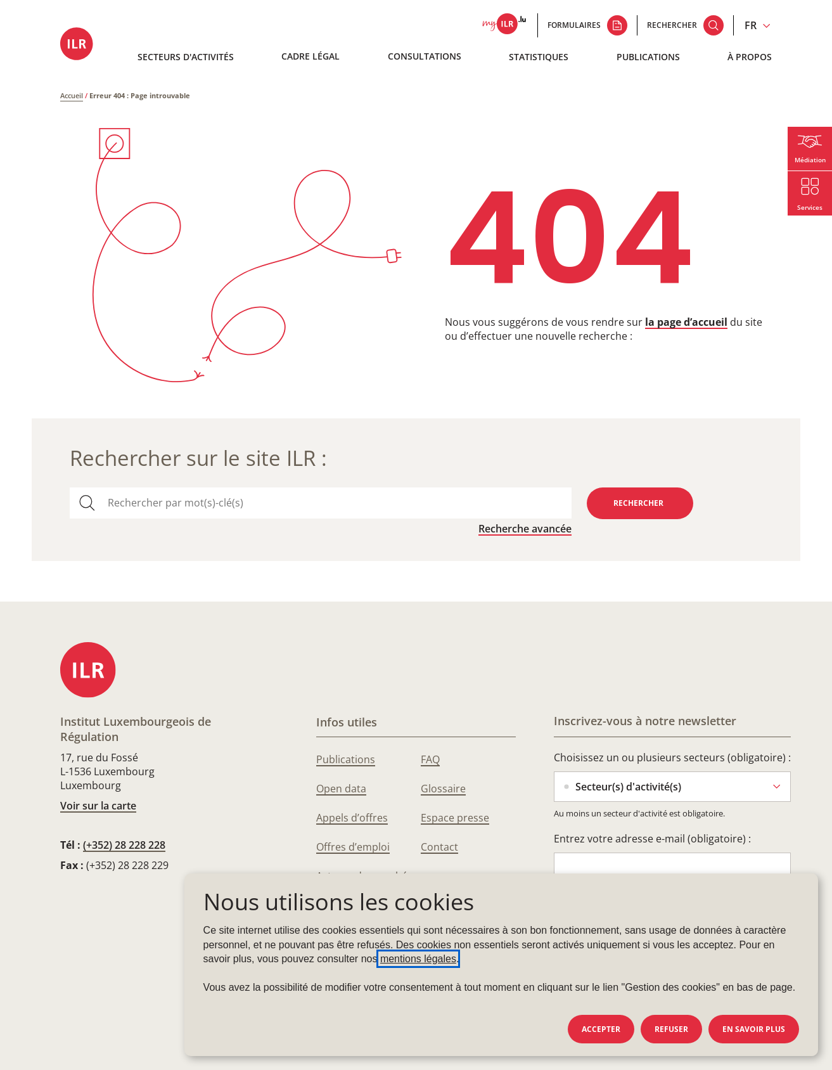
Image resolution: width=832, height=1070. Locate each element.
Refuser (671, 1029)
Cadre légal (310, 56)
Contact (439, 847)
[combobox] (334, 503)
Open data (341, 789)
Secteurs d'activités (186, 57)
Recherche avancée (525, 529)
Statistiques (538, 57)
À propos (749, 57)
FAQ (430, 759)
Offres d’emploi (353, 847)
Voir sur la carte (98, 806)
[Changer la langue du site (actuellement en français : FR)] (757, 25)
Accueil (71, 95)
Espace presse (455, 818)
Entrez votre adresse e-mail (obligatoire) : (652, 839)
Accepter (601, 1029)
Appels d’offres (352, 818)
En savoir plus (753, 1029)
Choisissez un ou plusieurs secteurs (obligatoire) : (672, 757)
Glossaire (443, 789)
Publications (648, 57)
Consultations (424, 56)
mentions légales (418, 958)
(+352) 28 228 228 (124, 845)
